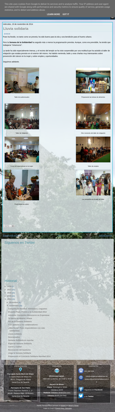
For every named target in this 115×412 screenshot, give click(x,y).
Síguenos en (93, 390)
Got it (66, 14)
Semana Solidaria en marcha (20, 340)
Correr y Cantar (15, 347)
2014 (9, 299)
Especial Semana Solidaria (20, 343)
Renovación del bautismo (19, 350)
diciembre (13, 302)
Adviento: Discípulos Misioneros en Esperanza (28, 315)
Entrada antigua (105, 235)
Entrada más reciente (12, 235)
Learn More (53, 14)
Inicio (60, 235)
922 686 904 (89, 371)
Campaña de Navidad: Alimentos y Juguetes (27, 309)
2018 (9, 286)
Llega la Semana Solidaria (19, 353)
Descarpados (14, 337)
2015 (9, 296)
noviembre (14, 306)
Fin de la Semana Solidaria (20, 321)
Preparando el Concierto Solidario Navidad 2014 (29, 356)
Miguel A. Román (73, 405)
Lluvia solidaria (15, 29)
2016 (9, 293)
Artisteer (63, 405)
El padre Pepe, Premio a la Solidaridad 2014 (27, 312)
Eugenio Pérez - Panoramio (63, 408)
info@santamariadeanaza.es (97, 376)
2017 (9, 290)
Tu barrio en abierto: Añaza (20, 318)
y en (89, 396)
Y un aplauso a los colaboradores (23, 325)
